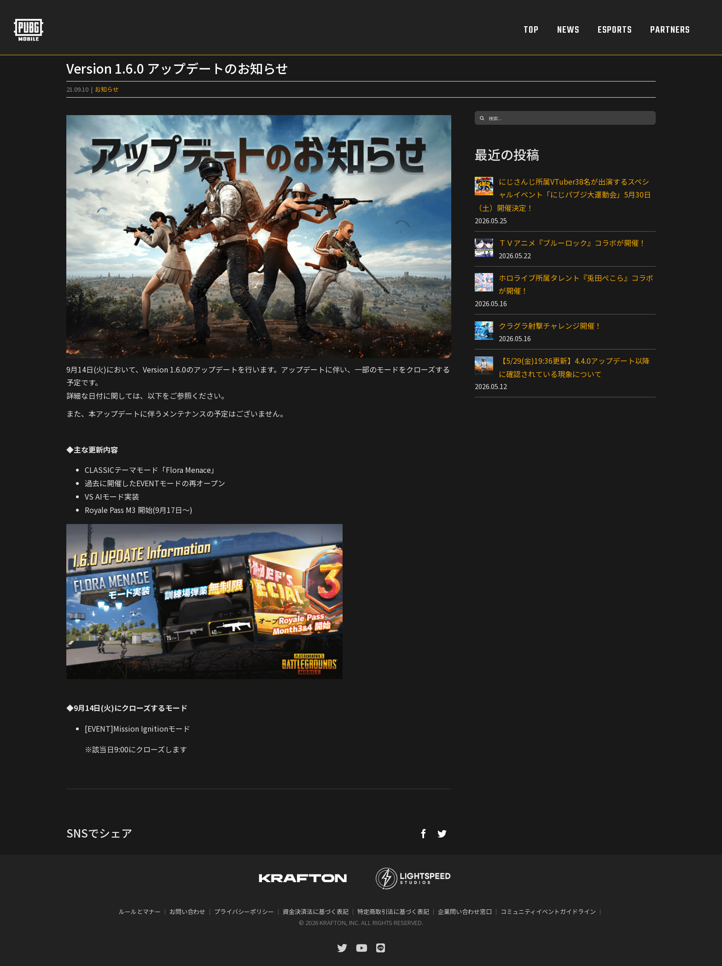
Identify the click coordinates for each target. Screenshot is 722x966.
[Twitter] (442, 833)
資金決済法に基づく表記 (316, 911)
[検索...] (565, 118)
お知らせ (107, 89)
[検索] (482, 118)
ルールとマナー (140, 911)
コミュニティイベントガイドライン (548, 911)
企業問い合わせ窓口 (465, 911)
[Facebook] (423, 833)
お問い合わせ (187, 911)
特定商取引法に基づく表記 (393, 911)
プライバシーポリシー (244, 911)
